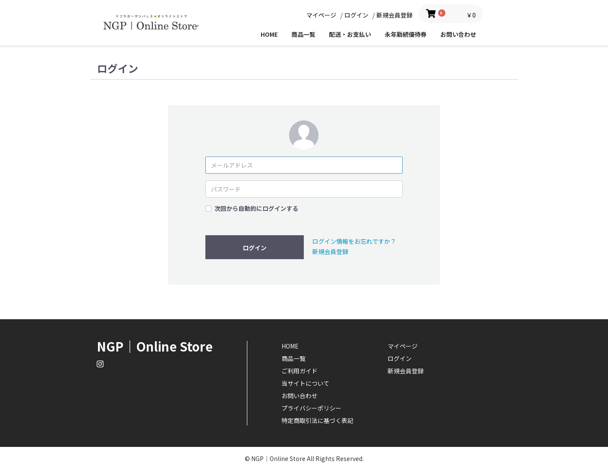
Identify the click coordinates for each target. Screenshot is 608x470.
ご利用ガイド (299, 371)
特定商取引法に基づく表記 (317, 420)
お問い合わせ (458, 34)
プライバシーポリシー (311, 408)
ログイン (255, 247)
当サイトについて (305, 383)
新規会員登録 (330, 251)
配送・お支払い (350, 34)
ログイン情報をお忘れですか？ (354, 241)
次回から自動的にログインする (256, 208)
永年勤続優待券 (406, 34)
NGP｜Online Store (155, 346)
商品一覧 (303, 34)
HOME (269, 34)
